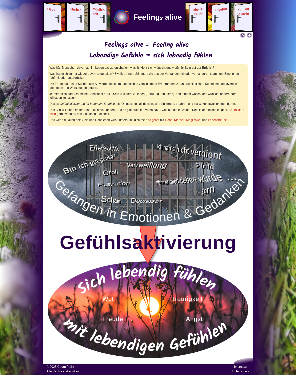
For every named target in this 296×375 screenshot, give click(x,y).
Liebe (168, 120)
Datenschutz (240, 371)
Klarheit (179, 120)
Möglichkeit (193, 120)
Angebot (153, 120)
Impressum (241, 366)
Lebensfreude (217, 120)
